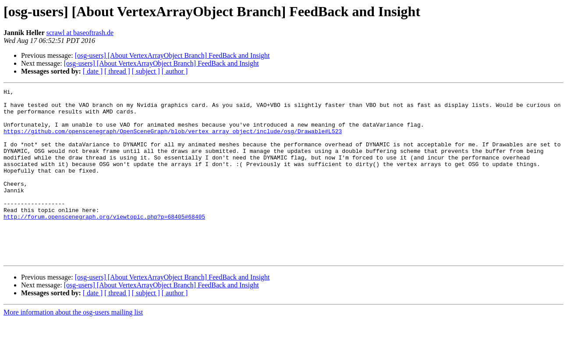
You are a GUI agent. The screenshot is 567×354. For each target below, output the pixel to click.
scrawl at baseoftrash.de (79, 32)
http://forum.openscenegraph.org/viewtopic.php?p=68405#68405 (104, 243)
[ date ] (93, 71)
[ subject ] (146, 71)
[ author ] (175, 71)
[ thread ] (117, 71)
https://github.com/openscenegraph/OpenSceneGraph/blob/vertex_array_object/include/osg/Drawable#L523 (173, 140)
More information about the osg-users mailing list (73, 346)
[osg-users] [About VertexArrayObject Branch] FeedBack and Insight (172, 55)
